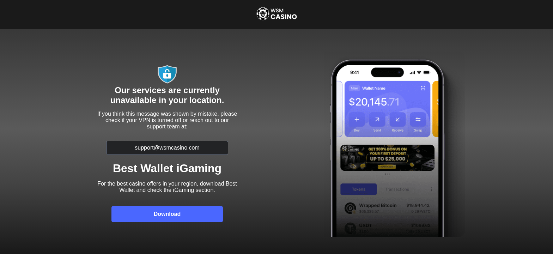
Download (167, 214)
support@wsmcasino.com (167, 148)
